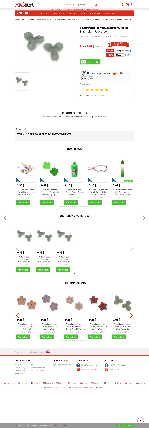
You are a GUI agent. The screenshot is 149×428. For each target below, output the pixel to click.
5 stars (106, 90)
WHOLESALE (95, 13)
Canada (88, 388)
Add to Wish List (122, 36)
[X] (16, 425)
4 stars (101, 90)
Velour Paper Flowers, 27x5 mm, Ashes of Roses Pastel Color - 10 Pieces (74, 327)
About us (18, 365)
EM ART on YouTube (86, 371)
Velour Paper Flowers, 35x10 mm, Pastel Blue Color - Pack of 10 (24, 260)
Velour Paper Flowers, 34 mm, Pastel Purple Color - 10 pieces (50, 327)
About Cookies (20, 374)
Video (114, 13)
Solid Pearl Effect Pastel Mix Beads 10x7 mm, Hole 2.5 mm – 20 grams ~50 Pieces (26, 192)
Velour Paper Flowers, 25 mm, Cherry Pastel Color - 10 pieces (98, 327)
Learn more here (60, 425)
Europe (108, 384)
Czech (84, 384)
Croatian (72, 384)
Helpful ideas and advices (61, 365)
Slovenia (48, 388)
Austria (60, 384)
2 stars (92, 90)
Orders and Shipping (38, 371)
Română (35, 384)
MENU (22, 13)
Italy (118, 384)
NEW (48, 13)
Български (9, 384)
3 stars (97, 90)
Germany (48, 384)
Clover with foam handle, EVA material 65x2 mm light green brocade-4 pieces (50, 192)
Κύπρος (61, 388)
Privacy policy (20, 368)
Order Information (38, 368)
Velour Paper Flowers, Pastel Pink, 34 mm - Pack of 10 (26, 327)
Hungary (95, 384)
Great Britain (75, 388)
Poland (129, 384)
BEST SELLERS (80, 13)
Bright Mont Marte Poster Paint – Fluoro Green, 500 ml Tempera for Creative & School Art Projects (74, 192)
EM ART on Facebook (86, 366)
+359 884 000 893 (91, 9)
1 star (87, 90)
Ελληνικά (22, 384)
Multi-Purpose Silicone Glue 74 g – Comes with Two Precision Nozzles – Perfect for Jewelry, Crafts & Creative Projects (122, 192)
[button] (62, 206)
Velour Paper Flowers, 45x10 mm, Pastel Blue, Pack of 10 (122, 327)
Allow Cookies (125, 426)
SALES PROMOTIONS (62, 13)
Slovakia (141, 384)
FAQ (32, 365)
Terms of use (20, 371)
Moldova (100, 388)
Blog (106, 13)
